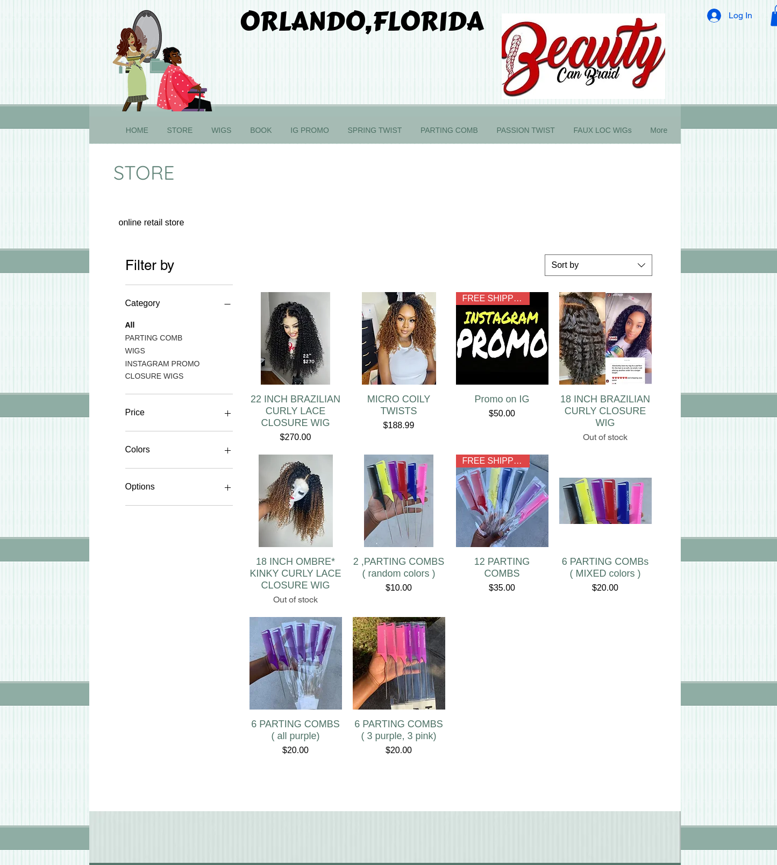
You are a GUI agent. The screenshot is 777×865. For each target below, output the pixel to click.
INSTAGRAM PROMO (162, 363)
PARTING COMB (154, 337)
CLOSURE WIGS (154, 375)
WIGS (135, 350)
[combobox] (598, 265)
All (130, 324)
